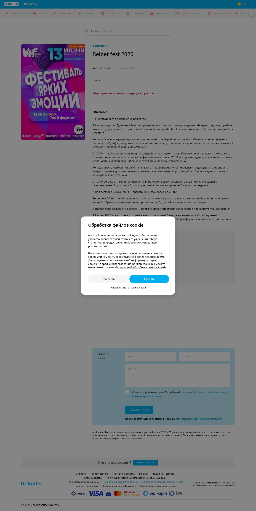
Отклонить (108, 278)
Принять (149, 278)
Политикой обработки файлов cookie (142, 267)
